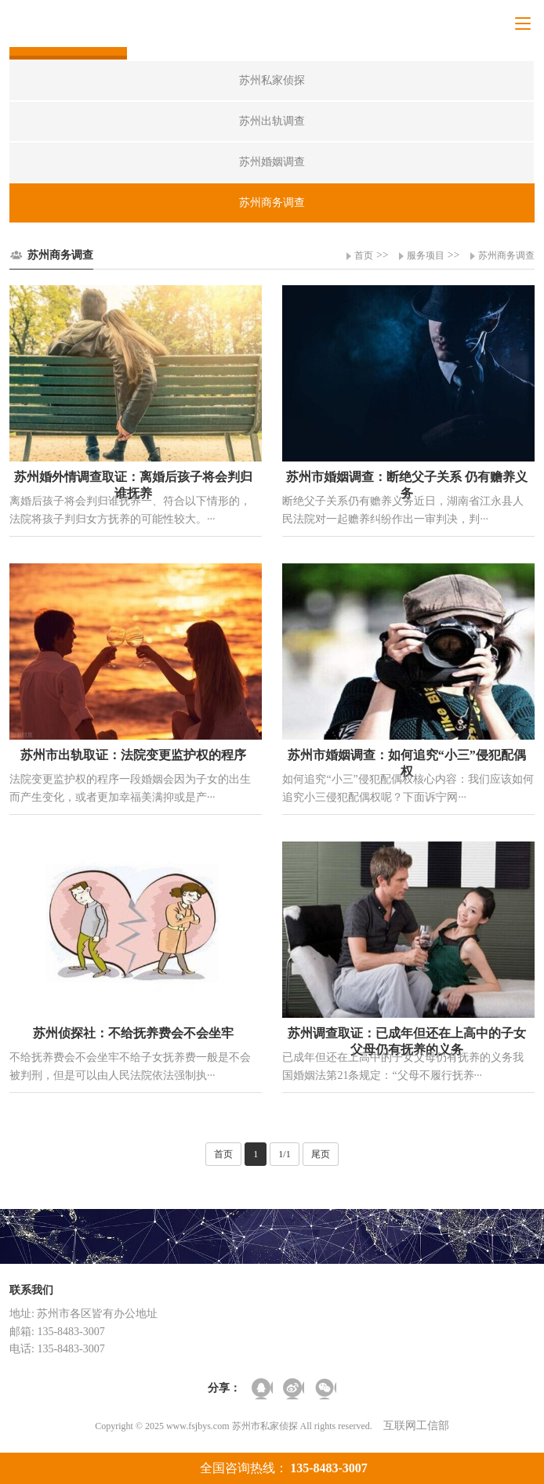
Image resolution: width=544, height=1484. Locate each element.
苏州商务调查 (506, 255)
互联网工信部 (416, 1426)
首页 (363, 255)
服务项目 (425, 255)
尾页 (320, 1154)
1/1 (284, 1154)
